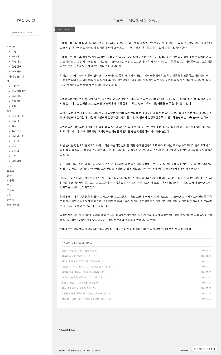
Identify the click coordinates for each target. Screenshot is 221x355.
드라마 (15, 56)
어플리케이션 (18, 91)
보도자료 (16, 71)
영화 (9, 175)
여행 (9, 111)
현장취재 (16, 66)
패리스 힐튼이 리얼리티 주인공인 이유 (81, 261)
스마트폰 (16, 86)
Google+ (97, 350)
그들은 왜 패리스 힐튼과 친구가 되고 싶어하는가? (86, 266)
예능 (14, 51)
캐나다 (15, 141)
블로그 (10, 170)
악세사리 (16, 96)
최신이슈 (16, 61)
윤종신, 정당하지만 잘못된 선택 (77, 282)
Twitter (73, 350)
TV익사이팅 (26, 21)
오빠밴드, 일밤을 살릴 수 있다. (136, 21)
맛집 (9, 166)
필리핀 (15, 121)
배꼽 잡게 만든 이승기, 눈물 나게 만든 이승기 (84, 298)
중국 (14, 126)
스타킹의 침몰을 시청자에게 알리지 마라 (82, 277)
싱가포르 (16, 131)
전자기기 (16, 101)
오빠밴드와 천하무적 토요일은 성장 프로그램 (84, 293)
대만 (14, 156)
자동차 (10, 180)
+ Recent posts (67, 329)
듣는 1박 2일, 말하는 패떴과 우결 (78, 250)
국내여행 (16, 161)
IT (8, 81)
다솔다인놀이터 (15, 76)
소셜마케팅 (13, 204)
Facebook (81, 350)
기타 (14, 106)
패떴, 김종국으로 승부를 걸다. (76, 288)
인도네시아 (17, 116)
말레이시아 (17, 136)
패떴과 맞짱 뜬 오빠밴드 (74, 256)
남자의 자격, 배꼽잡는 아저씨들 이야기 (81, 272)
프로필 (10, 190)
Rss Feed (62, 350)
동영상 (10, 199)
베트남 (15, 151)
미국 (14, 146)
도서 (9, 185)
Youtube (89, 350)
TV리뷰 (11, 46)
